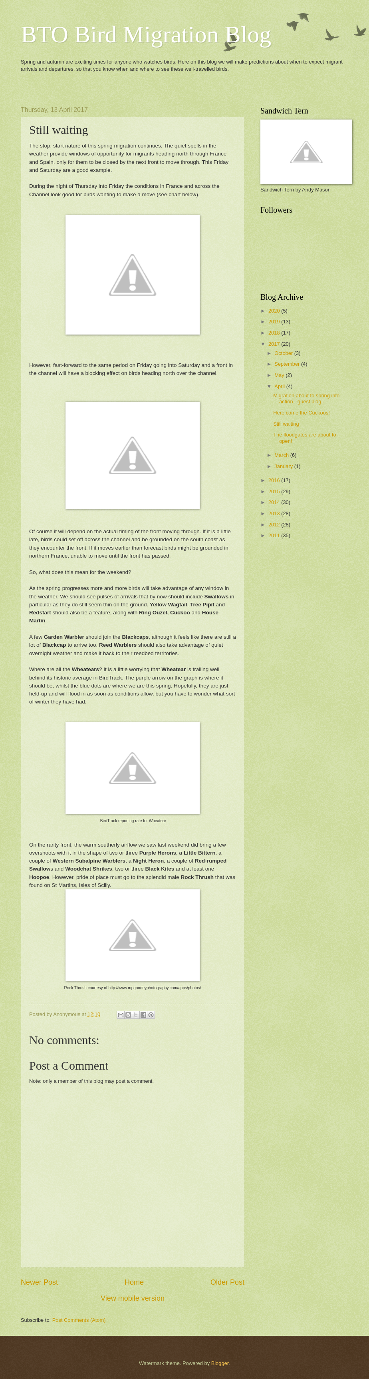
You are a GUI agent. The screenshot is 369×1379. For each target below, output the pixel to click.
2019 (274, 322)
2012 (274, 525)
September (287, 364)
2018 (274, 333)
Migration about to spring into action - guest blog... (306, 399)
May (280, 375)
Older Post (227, 1282)
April (280, 386)
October (284, 353)
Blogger (220, 1363)
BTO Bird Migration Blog (146, 34)
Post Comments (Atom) (79, 1320)
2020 (274, 311)
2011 (274, 535)
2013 (274, 513)
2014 (274, 502)
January (284, 466)
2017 (274, 344)
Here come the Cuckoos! (301, 413)
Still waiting (286, 424)
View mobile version (133, 1298)
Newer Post (39, 1282)
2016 (274, 480)
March (282, 455)
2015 (274, 491)
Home (134, 1282)
